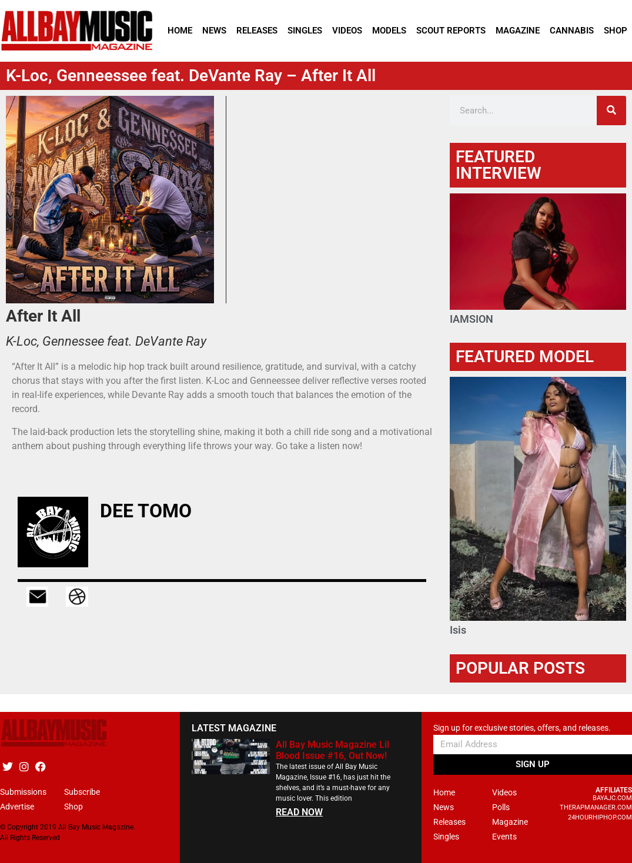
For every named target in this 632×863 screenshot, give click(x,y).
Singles (304, 30)
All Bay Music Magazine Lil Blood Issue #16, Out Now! (332, 750)
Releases (256, 30)
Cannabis (572, 30)
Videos (347, 30)
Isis (458, 630)
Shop (615, 30)
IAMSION (471, 319)
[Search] (611, 110)
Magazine (518, 30)
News (214, 30)
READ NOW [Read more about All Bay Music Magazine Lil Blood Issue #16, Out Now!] (299, 812)
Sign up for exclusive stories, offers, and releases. (522, 728)
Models (389, 30)
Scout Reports (451, 30)
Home (180, 30)
